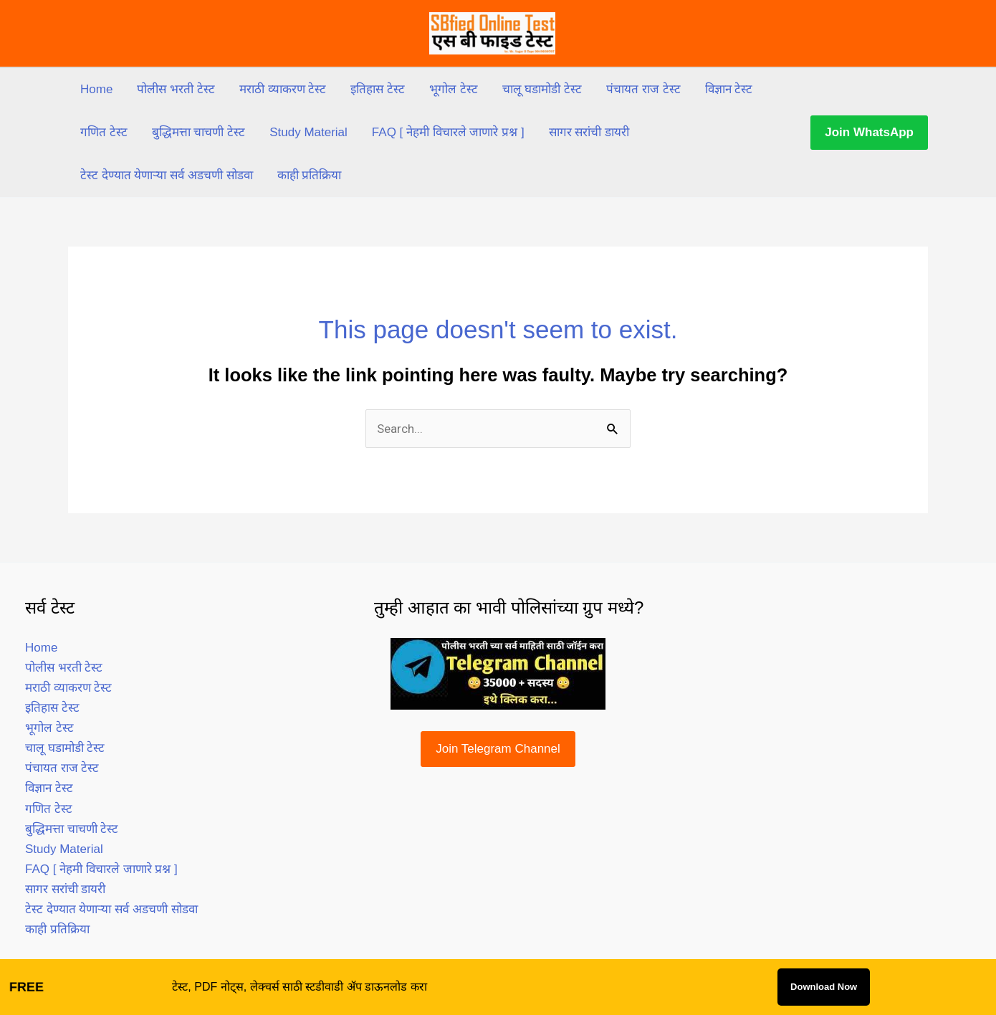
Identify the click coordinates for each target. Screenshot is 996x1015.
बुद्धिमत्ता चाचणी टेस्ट (198, 132)
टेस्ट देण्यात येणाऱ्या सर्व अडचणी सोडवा (166, 175)
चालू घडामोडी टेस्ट (542, 89)
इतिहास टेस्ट (377, 89)
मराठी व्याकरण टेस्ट (282, 89)
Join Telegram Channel (498, 749)
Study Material (308, 132)
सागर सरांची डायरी (589, 132)
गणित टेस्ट (104, 132)
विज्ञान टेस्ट (729, 89)
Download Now (823, 986)
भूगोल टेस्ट (453, 89)
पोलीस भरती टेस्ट (175, 89)
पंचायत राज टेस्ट (643, 89)
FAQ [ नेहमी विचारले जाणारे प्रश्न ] (448, 132)
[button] (869, 132)
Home (96, 89)
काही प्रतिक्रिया (309, 175)
